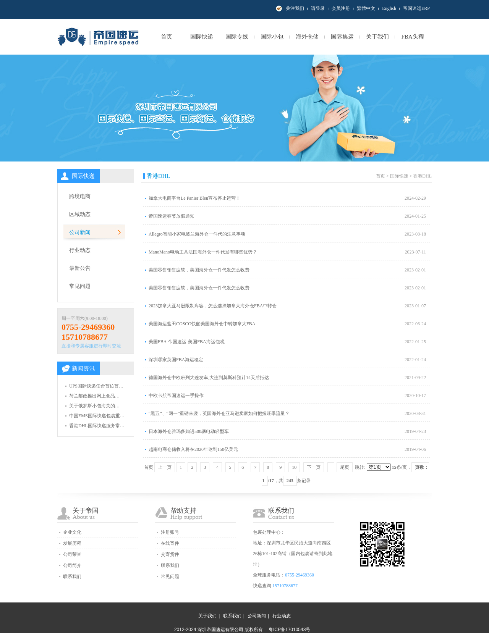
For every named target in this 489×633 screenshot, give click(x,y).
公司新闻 (80, 232)
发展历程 (72, 543)
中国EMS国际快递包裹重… (97, 415)
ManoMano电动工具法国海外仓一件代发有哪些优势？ (203, 252)
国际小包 (272, 37)
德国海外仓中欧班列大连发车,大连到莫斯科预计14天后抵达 (209, 377)
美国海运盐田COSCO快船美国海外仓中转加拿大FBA (202, 323)
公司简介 (72, 565)
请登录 (318, 8)
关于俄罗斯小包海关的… (94, 406)
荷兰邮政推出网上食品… (94, 396)
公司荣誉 (72, 554)
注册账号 (170, 532)
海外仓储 (307, 37)
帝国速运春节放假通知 (171, 216)
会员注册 (340, 8)
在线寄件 (170, 543)
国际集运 (342, 37)
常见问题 (80, 286)
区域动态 (80, 214)
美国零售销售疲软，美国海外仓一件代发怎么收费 (199, 270)
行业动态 (80, 250)
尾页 (344, 467)
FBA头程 (412, 37)
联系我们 (72, 576)
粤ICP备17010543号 (289, 629)
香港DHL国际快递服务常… (97, 425)
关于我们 (377, 37)
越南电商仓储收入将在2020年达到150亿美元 (193, 449)
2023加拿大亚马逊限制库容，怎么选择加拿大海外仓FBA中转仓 (213, 305)
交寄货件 (170, 554)
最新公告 (80, 268)
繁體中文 (366, 8)
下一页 (314, 467)
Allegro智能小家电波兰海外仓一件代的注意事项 (197, 234)
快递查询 (262, 585)
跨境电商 (80, 196)
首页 (166, 37)
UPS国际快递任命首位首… (96, 386)
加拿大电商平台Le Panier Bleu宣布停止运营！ (194, 198)
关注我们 (295, 8)
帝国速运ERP (416, 8)
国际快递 (201, 37)
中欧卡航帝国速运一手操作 (176, 395)
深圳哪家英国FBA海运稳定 (176, 359)
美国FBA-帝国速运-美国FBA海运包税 (187, 341)
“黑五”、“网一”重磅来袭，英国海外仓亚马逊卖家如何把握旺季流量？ (219, 413)
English (389, 8)
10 (294, 467)
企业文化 (72, 532)
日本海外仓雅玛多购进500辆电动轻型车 (189, 431)
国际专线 (236, 37)
